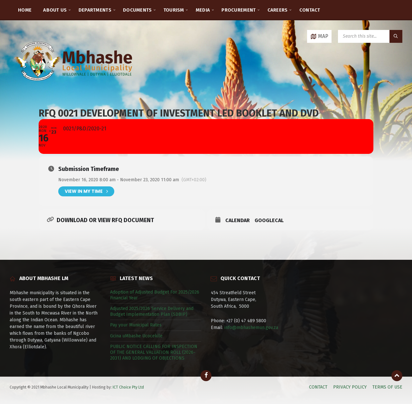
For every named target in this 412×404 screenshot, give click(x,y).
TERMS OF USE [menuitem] (387, 387)
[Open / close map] (319, 36)
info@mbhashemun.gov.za (251, 327)
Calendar (237, 220)
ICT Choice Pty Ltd (128, 387)
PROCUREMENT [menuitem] (238, 10)
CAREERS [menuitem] (277, 10)
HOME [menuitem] (25, 10)
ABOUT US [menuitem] (55, 10)
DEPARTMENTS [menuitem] (95, 10)
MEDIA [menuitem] (203, 10)
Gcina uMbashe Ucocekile (136, 336)
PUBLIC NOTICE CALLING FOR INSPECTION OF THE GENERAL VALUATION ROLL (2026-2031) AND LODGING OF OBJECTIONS (153, 352)
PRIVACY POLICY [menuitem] (350, 387)
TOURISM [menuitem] (174, 10)
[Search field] (370, 36)
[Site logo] (74, 88)
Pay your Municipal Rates (136, 325)
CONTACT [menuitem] (309, 10)
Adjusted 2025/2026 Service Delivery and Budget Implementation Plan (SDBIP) (151, 311)
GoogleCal (269, 220)
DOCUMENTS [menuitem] (137, 10)
